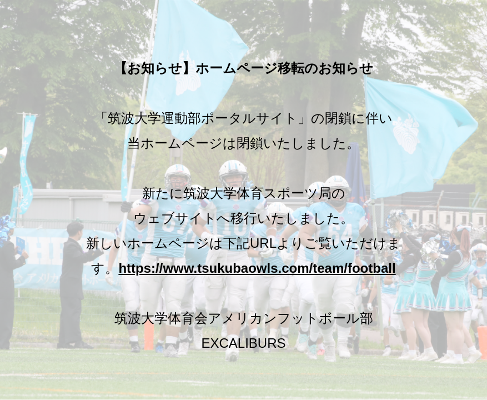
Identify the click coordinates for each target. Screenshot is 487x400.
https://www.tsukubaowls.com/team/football (256, 268)
